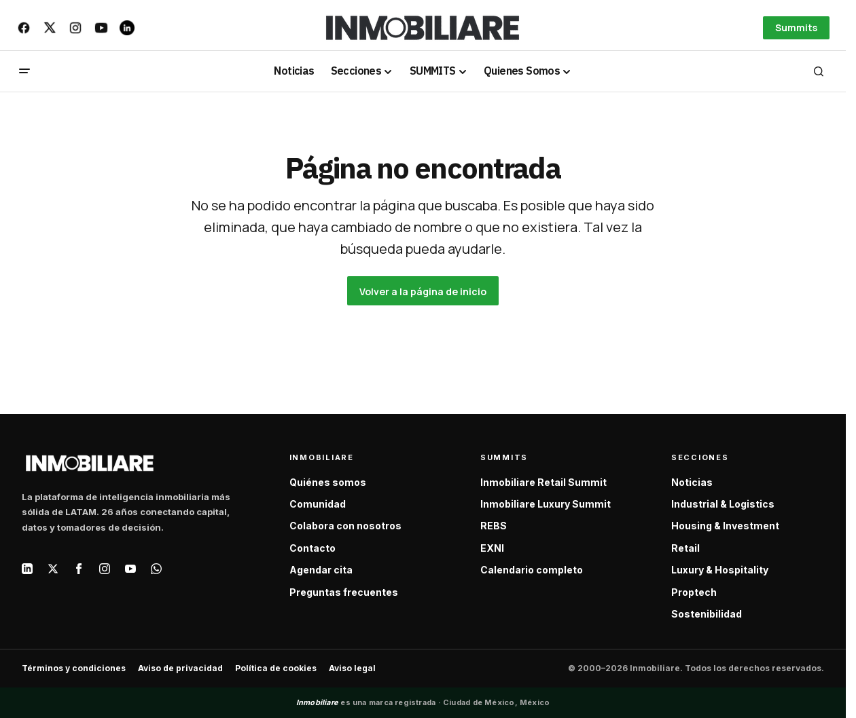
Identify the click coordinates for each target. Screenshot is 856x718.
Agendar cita (321, 569)
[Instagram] (104, 568)
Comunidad (317, 504)
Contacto (312, 548)
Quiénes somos (327, 482)
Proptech (694, 592)
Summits (796, 27)
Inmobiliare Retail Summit (543, 482)
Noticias (692, 482)
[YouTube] (130, 568)
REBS (493, 525)
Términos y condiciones (74, 668)
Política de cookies (276, 668)
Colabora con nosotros (345, 525)
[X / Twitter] (53, 568)
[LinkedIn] (27, 568)
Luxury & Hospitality (719, 569)
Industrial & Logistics (722, 504)
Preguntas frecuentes (343, 592)
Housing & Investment (725, 525)
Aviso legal (352, 668)
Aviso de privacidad (180, 668)
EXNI (492, 548)
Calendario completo (531, 569)
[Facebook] (78, 568)
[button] (24, 71)
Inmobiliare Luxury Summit (545, 504)
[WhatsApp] (156, 568)
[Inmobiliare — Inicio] (90, 463)
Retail (685, 548)
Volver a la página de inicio (422, 291)
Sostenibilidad (706, 614)
